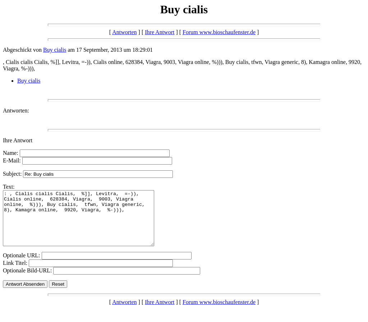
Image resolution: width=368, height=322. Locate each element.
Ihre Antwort (159, 32)
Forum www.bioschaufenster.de (219, 32)
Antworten (124, 32)
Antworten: (16, 110)
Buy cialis (54, 50)
